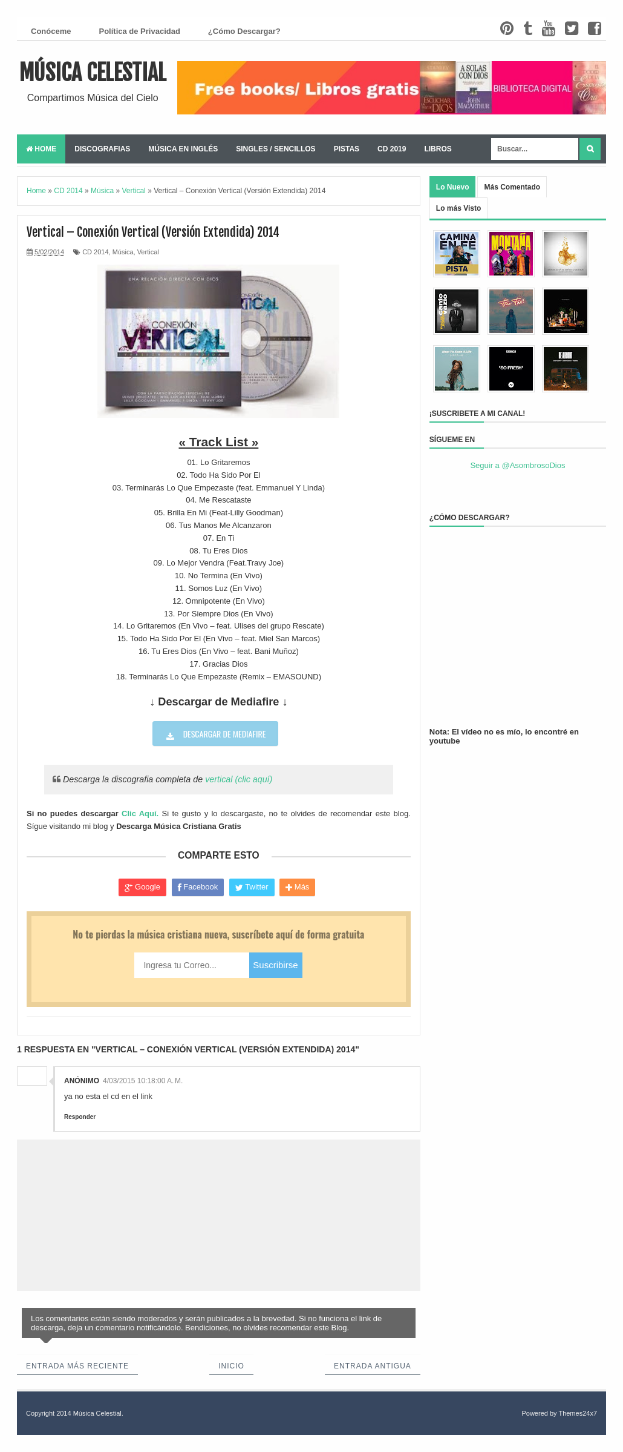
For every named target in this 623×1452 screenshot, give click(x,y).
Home (41, 149)
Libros (437, 149)
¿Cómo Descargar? (244, 31)
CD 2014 (95, 252)
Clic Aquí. (140, 813)
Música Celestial (92, 73)
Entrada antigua (372, 1366)
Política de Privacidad (139, 31)
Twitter (252, 887)
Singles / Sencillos (275, 149)
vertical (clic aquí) (238, 779)
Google (142, 887)
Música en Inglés (183, 149)
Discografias (102, 149)
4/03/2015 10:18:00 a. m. (143, 1081)
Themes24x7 (577, 1413)
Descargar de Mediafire (223, 733)
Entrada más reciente (77, 1366)
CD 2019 (391, 149)
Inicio (231, 1366)
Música (123, 252)
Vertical (148, 252)
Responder (80, 1117)
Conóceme (51, 31)
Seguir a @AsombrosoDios (517, 465)
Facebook (198, 887)
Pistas (346, 149)
